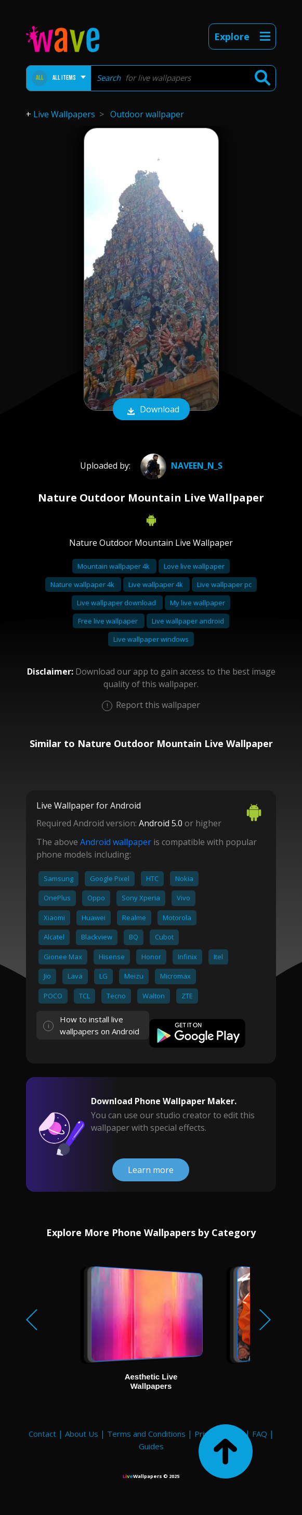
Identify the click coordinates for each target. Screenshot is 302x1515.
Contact (42, 1433)
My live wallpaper (197, 602)
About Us (81, 1433)
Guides (151, 1446)
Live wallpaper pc (224, 584)
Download (151, 410)
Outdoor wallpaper (147, 114)
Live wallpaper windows (151, 639)
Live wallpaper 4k (156, 584)
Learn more (151, 1170)
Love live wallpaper (194, 566)
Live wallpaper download (117, 602)
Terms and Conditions (146, 1433)
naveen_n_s (180, 465)
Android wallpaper (115, 842)
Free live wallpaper (108, 621)
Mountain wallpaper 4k (114, 566)
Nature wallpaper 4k (83, 584)
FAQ (259, 1433)
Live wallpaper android (188, 621)
